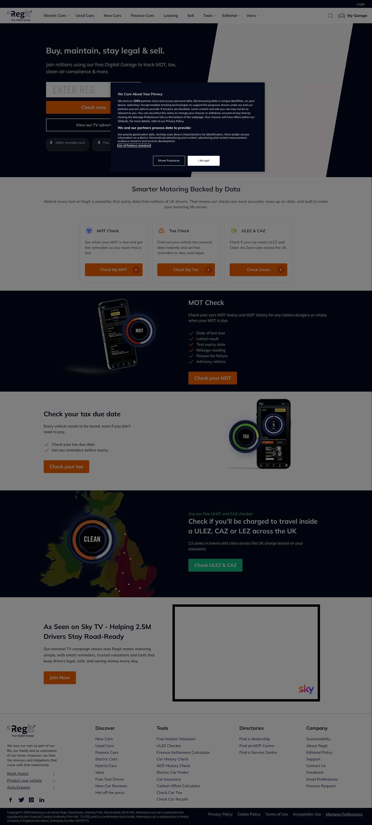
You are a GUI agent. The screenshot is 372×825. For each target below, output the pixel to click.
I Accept (203, 160)
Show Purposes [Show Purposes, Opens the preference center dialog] (169, 160)
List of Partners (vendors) (134, 145)
